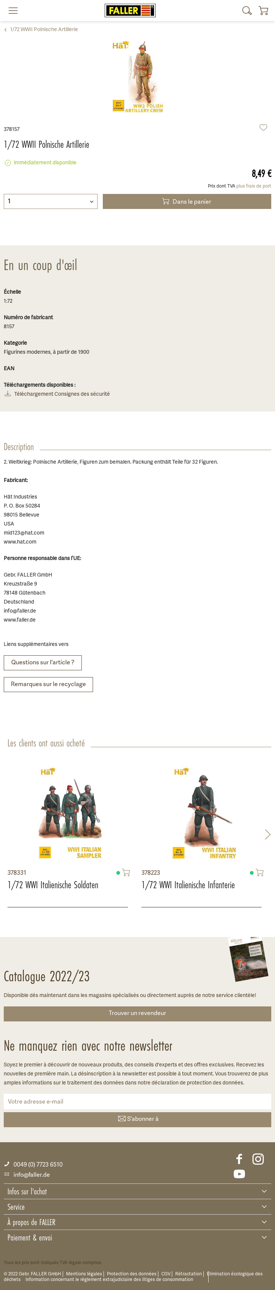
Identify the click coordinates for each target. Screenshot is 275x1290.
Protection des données (131, 1274)
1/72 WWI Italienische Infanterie (188, 885)
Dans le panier (185, 201)
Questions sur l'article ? (42, 663)
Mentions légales (84, 1274)
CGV (165, 1274)
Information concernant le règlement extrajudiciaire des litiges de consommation (109, 1279)
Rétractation (188, 1274)
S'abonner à (138, 1119)
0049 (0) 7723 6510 (33, 1165)
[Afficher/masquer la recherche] (247, 10)
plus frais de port (253, 186)
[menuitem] (10, 10)
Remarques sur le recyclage (48, 684)
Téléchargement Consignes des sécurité (57, 394)
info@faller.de (27, 1175)
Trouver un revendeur (137, 1013)
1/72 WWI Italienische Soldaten (53, 885)
